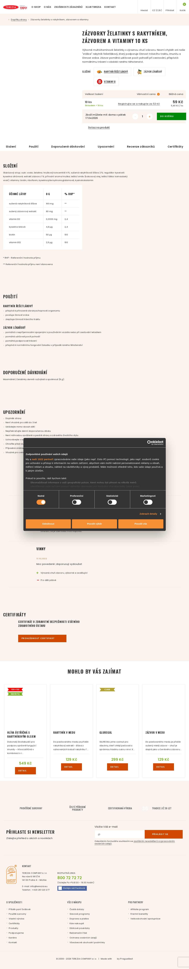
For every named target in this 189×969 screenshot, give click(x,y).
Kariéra (13, 937)
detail (25, 770)
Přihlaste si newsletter (50, 834)
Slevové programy (80, 913)
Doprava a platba (79, 918)
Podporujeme (16, 932)
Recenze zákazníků (141, 147)
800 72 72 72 (69, 878)
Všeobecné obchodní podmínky (87, 942)
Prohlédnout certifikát (42, 638)
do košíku (171, 116)
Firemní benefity (139, 913)
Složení (11, 147)
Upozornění (106, 147)
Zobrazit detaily (148, 513)
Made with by (117, 958)
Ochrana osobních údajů (83, 937)
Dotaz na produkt (97, 127)
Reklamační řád (78, 932)
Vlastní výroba (16, 918)
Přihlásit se (163, 834)
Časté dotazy (77, 909)
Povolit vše (140, 524)
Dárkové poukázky (80, 928)
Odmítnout (48, 524)
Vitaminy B (110, 81)
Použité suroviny (17, 913)
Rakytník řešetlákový (116, 71)
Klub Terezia (93, 7)
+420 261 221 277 (41, 889)
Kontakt (110, 7)
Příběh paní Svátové (20, 909)
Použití (34, 147)
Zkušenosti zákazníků (68, 7)
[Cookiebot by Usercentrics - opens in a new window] (149, 442)
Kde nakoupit (77, 923)
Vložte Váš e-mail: (106, 827)
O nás (47, 7)
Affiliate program (139, 909)
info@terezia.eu (38, 886)
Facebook (71, 888)
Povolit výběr (94, 524)
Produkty (13, 928)
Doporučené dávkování (68, 147)
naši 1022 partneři (43, 459)
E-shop (36, 7)
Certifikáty (175, 147)
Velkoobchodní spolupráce (145, 918)
